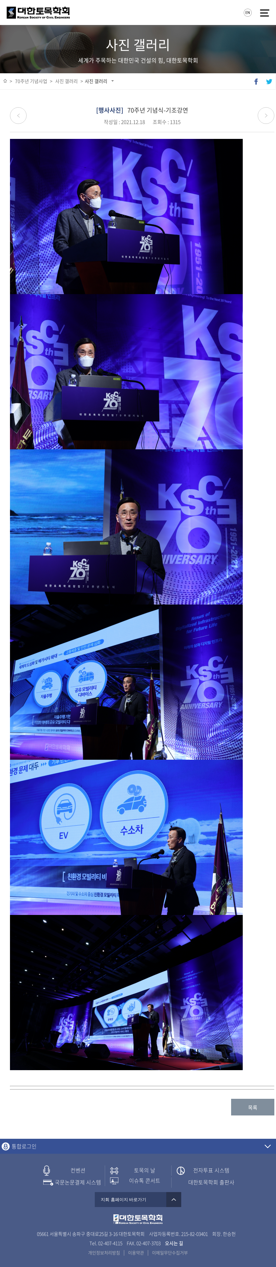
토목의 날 (144, 1170)
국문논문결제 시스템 (78, 1182)
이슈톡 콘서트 (144, 1180)
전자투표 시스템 (211, 1170)
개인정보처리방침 (104, 1252)
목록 (252, 1107)
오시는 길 (174, 1243)
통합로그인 (24, 1146)
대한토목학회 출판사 (211, 1182)
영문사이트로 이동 (248, 13)
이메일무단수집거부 (170, 1252)
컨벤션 (77, 1170)
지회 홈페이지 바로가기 (138, 1199)
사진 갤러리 (96, 81)
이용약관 (136, 1252)
